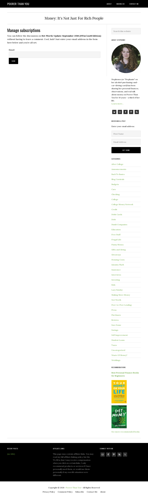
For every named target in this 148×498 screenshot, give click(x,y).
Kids (113, 285)
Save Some (116, 325)
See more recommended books (125, 432)
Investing (115, 280)
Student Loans (118, 340)
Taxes (114, 345)
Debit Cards (116, 214)
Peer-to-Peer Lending (121, 305)
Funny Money (117, 244)
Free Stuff (115, 234)
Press (114, 310)
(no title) (11, 454)
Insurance (116, 270)
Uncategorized (118, 350)
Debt (113, 219)
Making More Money (120, 295)
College (114, 199)
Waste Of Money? (119, 355)
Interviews (116, 275)
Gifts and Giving (118, 249)
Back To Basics (118, 174)
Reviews (115, 320)
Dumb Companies (119, 224)
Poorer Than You (18, 4)
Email (12, 50)
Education (116, 229)
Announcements (118, 169)
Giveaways (116, 254)
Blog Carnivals (117, 179)
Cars (113, 189)
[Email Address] (126, 142)
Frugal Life (116, 239)
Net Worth (116, 300)
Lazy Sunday (117, 290)
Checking (115, 194)
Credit (114, 209)
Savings (114, 330)
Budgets (115, 184)
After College (117, 164)
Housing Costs (118, 260)
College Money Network (122, 204)
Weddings (115, 360)
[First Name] (126, 134)
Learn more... (117, 103)
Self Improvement (119, 335)
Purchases (116, 315)
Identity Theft (117, 265)
